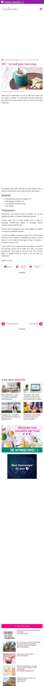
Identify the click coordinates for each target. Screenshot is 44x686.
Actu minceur (24, 633)
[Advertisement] (22, 35)
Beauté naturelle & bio (27, 671)
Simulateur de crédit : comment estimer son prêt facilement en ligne (33, 391)
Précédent (9, 324)
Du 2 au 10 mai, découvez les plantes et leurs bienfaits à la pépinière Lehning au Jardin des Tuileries (28, 643)
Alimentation (24, 656)
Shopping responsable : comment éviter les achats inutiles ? (33, 411)
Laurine (9, 260)
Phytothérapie (24, 647)
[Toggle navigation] (41, 8)
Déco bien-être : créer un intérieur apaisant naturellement (11, 391)
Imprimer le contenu (23, 266)
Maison (20, 379)
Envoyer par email (37, 266)
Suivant (36, 324)
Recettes (23, 681)
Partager (9, 266)
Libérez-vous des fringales (25, 654)
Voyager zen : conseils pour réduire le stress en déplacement (11, 411)
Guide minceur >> (14, 1)
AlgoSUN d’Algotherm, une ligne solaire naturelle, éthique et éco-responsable (27, 667)
